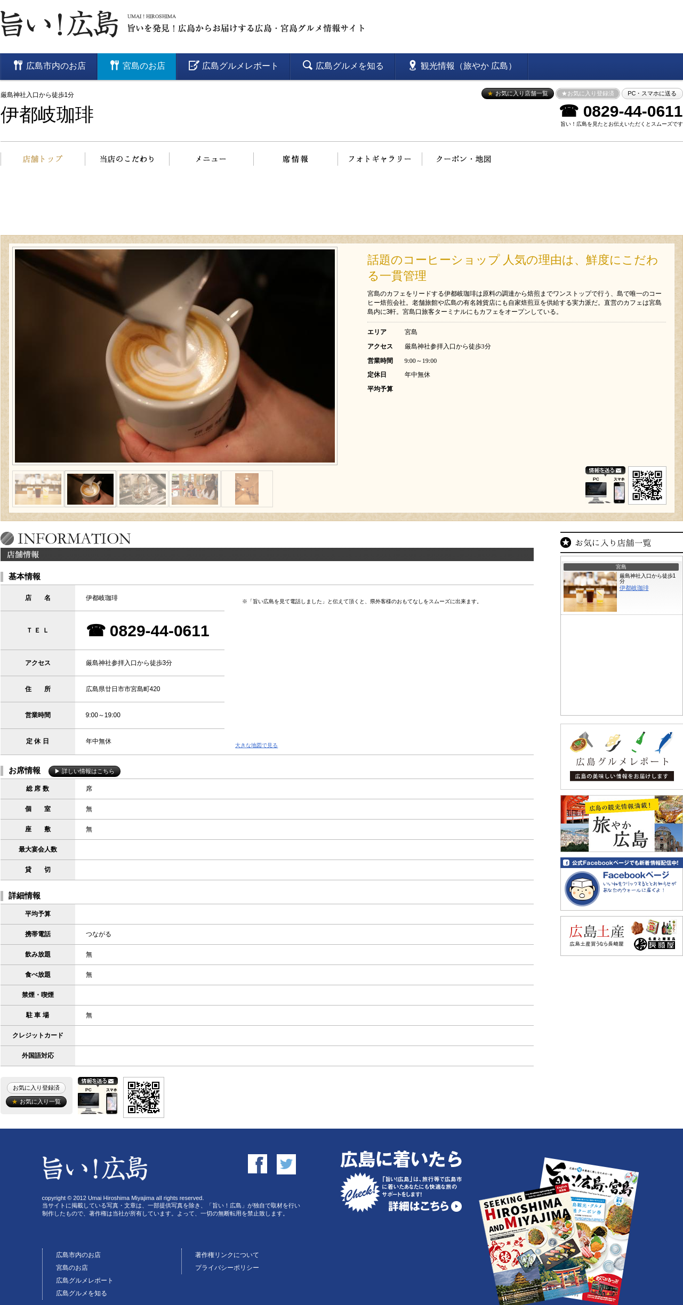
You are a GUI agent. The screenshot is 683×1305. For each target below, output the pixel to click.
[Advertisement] (342, 206)
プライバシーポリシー (227, 1267)
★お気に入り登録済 (587, 93)
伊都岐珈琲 (47, 114)
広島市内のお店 (78, 1255)
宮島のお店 (72, 1267)
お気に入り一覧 (36, 1101)
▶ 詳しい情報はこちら (84, 771)
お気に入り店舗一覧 (517, 93)
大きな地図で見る (256, 745)
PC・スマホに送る (652, 93)
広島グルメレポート (85, 1280)
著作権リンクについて (227, 1255)
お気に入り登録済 (36, 1087)
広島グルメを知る (81, 1293)
